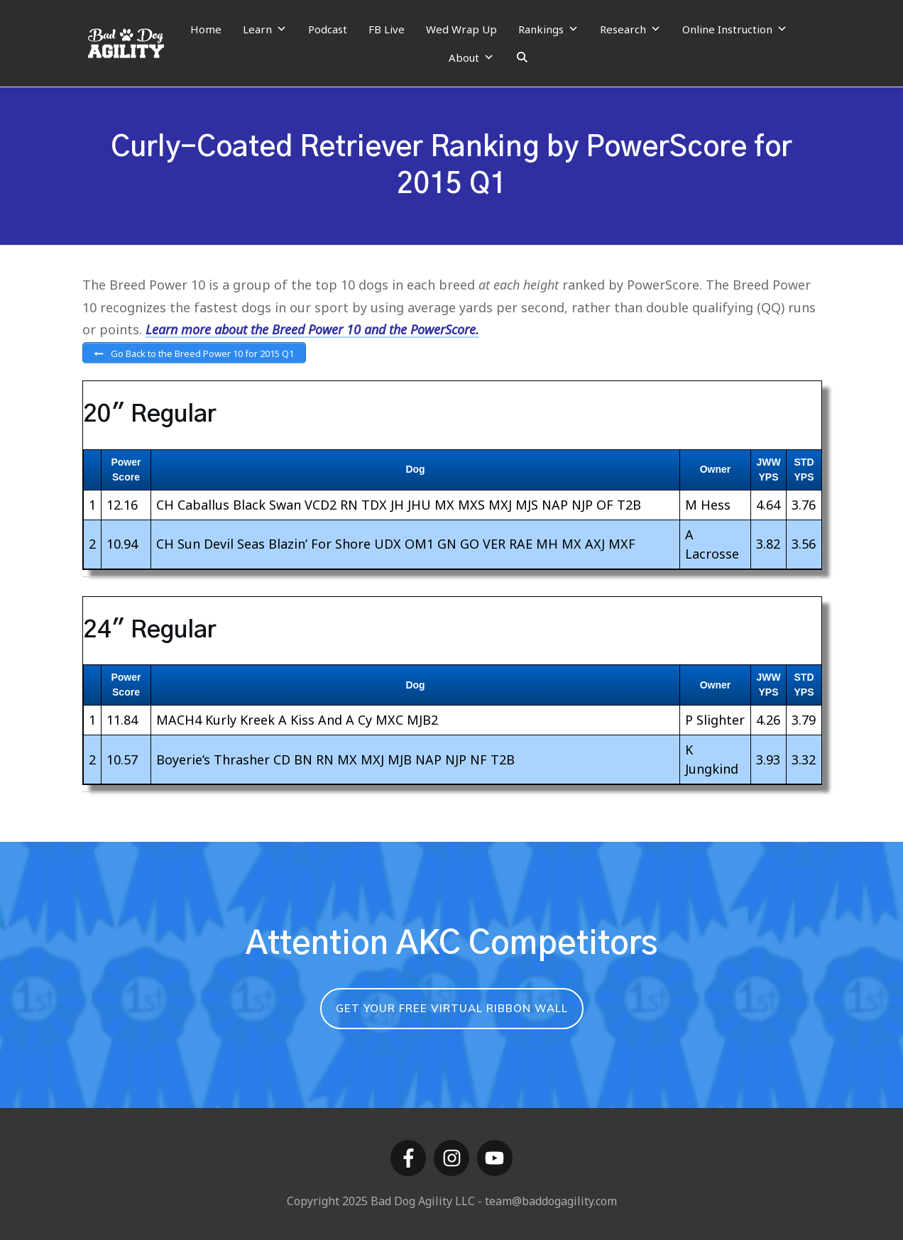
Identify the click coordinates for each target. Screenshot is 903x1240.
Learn (265, 29)
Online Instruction (734, 29)
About (471, 57)
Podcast (327, 29)
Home (205, 29)
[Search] (522, 57)
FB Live (386, 29)
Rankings (548, 29)
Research (630, 29)
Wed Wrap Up (461, 29)
